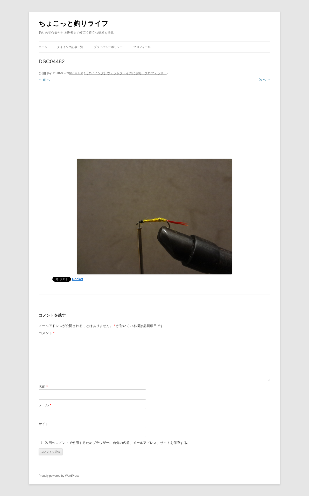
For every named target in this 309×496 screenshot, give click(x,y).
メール (45, 405)
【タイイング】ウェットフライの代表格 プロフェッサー (126, 73)
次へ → (264, 80)
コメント (46, 333)
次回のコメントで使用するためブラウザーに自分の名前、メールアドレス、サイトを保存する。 (117, 443)
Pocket (77, 279)
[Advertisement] (154, 119)
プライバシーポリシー (108, 47)
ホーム (43, 47)
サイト (44, 424)
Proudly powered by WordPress (59, 475)
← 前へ (44, 80)
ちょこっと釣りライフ (73, 23)
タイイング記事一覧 (70, 47)
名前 (43, 386)
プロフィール (142, 47)
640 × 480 (76, 73)
